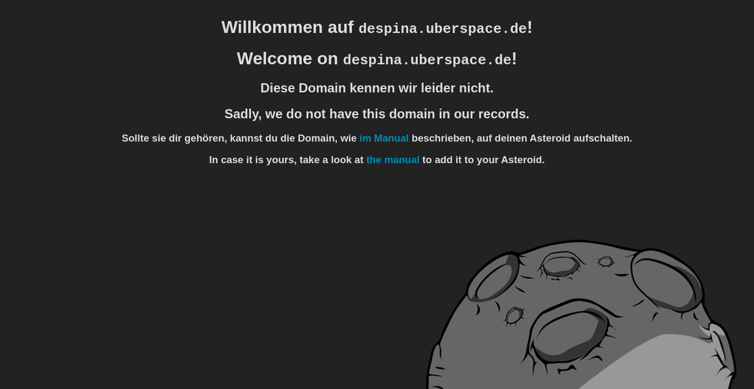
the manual (393, 159)
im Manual (384, 138)
